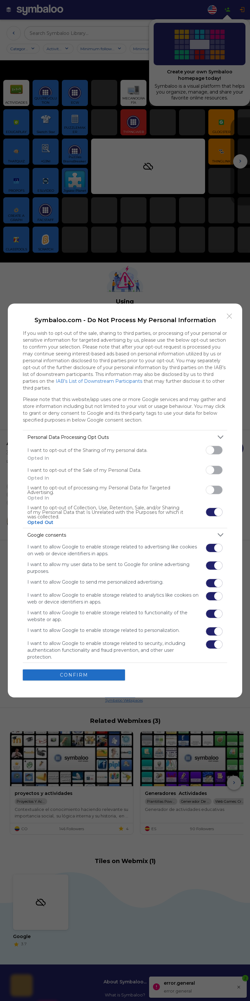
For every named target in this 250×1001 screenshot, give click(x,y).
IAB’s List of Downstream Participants (99, 381)
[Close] (229, 316)
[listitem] (125, 437)
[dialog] (125, 500)
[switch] (214, 450)
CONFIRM (74, 675)
